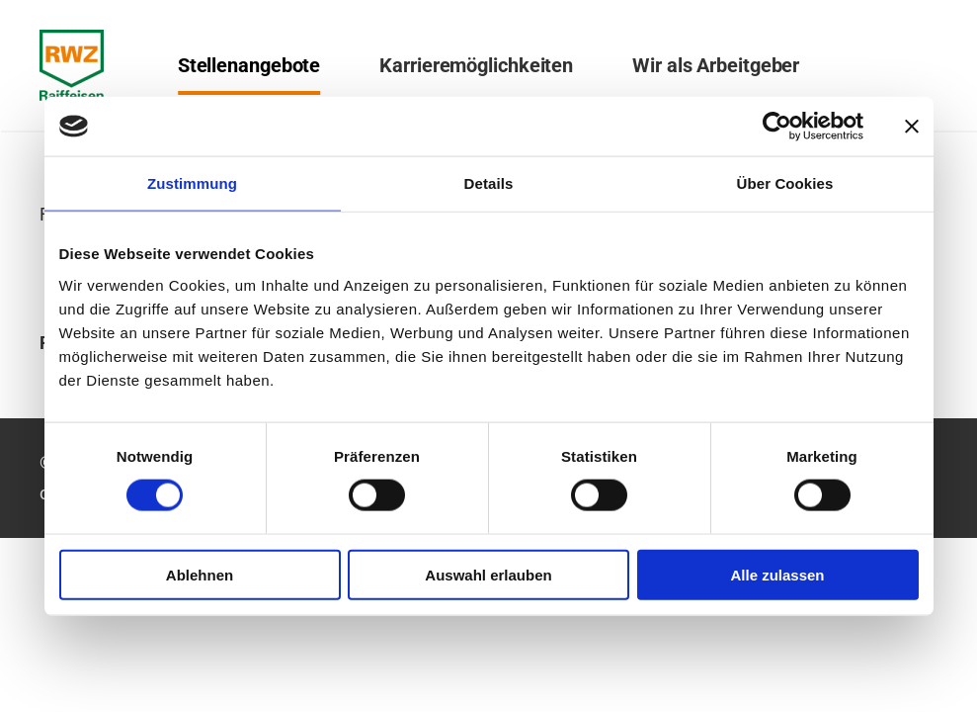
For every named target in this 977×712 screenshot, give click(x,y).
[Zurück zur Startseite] (72, 65)
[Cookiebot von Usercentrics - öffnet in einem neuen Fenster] (777, 126)
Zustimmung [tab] (192, 183)
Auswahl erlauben (488, 574)
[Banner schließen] (912, 127)
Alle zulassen (777, 574)
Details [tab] (489, 183)
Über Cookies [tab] (785, 183)
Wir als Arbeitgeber (715, 65)
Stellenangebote (249, 65)
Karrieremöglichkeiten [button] (476, 65)
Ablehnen (199, 574)
